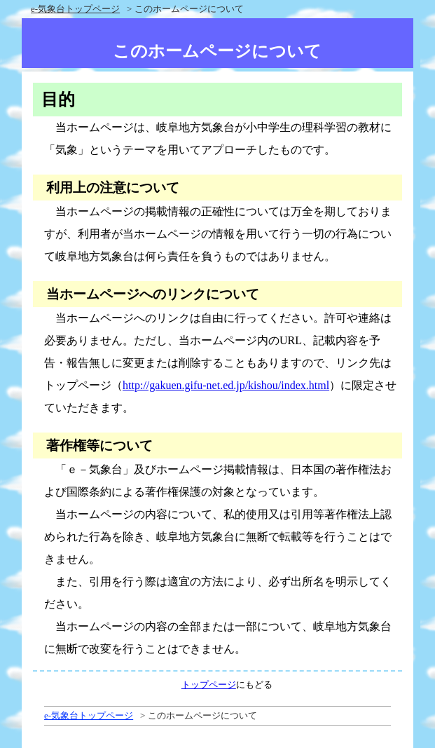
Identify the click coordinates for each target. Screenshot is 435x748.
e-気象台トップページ (75, 9)
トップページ (208, 684)
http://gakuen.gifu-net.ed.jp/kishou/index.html (226, 385)
